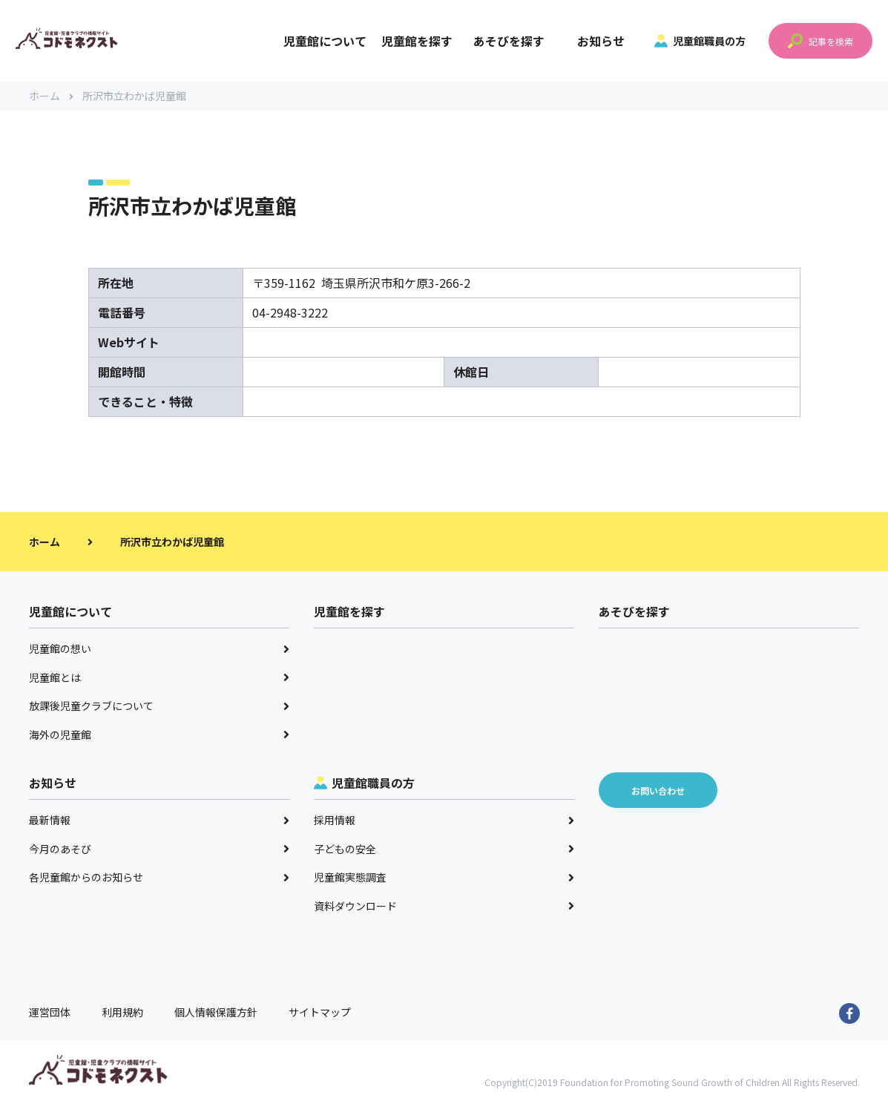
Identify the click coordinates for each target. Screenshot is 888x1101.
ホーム (51, 96)
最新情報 (159, 820)
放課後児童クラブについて (159, 706)
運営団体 (49, 1012)
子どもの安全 (444, 849)
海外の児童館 (159, 735)
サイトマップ (320, 1012)
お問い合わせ (658, 791)
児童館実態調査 (444, 877)
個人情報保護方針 (215, 1012)
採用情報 (444, 820)
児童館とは (159, 678)
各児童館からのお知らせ (159, 877)
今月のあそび (159, 849)
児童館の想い (159, 649)
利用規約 (122, 1012)
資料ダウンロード (444, 906)
